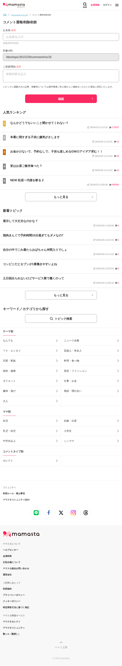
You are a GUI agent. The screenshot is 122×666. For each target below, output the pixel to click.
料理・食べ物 (71, 360)
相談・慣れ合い (73, 390)
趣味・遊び (9, 390)
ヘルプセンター (10, 550)
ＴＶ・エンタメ (12, 350)
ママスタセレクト (11, 622)
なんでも (8, 340)
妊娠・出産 (70, 420)
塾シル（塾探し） (11, 634)
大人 (5, 401)
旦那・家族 (9, 360)
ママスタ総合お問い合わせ (16, 568)
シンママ (69, 440)
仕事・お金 (70, 380)
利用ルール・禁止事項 (14, 493)
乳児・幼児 (9, 430)
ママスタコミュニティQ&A (16, 500)
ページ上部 (61, 647)
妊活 (5, 420)
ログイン (107, 5)
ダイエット (9, 380)
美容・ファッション (75, 370)
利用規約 (7, 589)
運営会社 (7, 575)
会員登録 (95, 5)
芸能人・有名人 (73, 350)
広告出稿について (11, 562)
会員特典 (7, 556)
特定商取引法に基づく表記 (16, 607)
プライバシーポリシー (14, 595)
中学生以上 (9, 440)
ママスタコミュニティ (14, 628)
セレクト (8, 460)
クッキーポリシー (11, 601)
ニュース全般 (71, 340)
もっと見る (61, 197)
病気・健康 (9, 370)
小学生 (68, 430)
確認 (61, 98)
